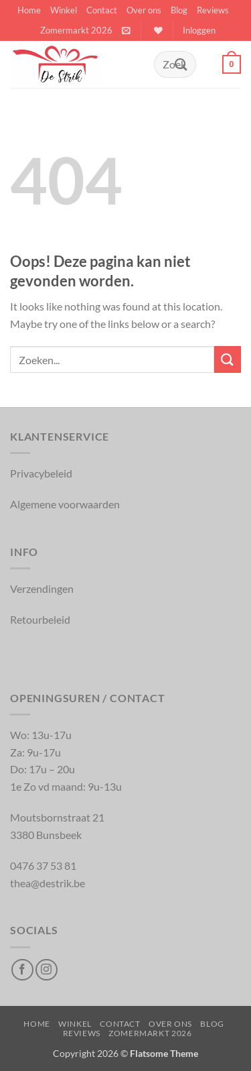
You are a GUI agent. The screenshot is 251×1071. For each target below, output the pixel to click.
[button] (126, 30)
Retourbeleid (40, 619)
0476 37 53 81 (43, 865)
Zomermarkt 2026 (76, 30)
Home (29, 10)
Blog (179, 10)
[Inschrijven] (181, 64)
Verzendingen (42, 588)
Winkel (63, 10)
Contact (101, 10)
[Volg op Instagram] (46, 970)
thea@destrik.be (47, 883)
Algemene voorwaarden (65, 504)
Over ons (144, 10)
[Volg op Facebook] (22, 970)
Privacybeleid (41, 473)
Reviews (213, 10)
